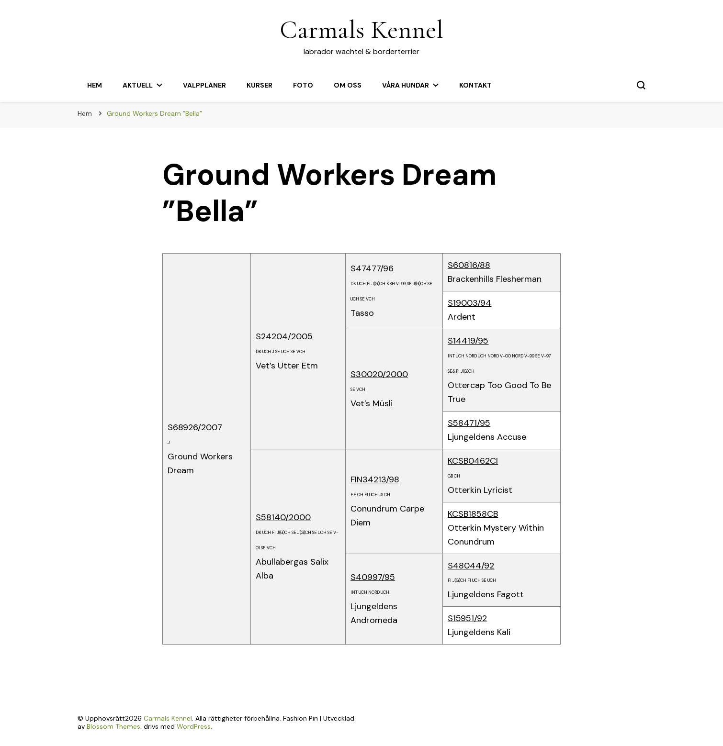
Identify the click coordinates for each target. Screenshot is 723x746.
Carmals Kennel (361, 29)
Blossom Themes (113, 726)
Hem (94, 85)
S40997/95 (372, 577)
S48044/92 (471, 565)
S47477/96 (372, 268)
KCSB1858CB (473, 514)
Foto (303, 85)
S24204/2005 (284, 336)
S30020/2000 (379, 374)
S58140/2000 (283, 517)
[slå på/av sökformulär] (641, 85)
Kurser (259, 85)
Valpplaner (204, 85)
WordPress (194, 726)
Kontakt (475, 85)
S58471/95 (469, 423)
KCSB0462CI (473, 461)
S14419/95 (468, 340)
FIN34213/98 (374, 479)
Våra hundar (405, 85)
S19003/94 (469, 303)
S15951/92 (467, 618)
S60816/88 (469, 265)
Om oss (348, 85)
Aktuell (138, 85)
